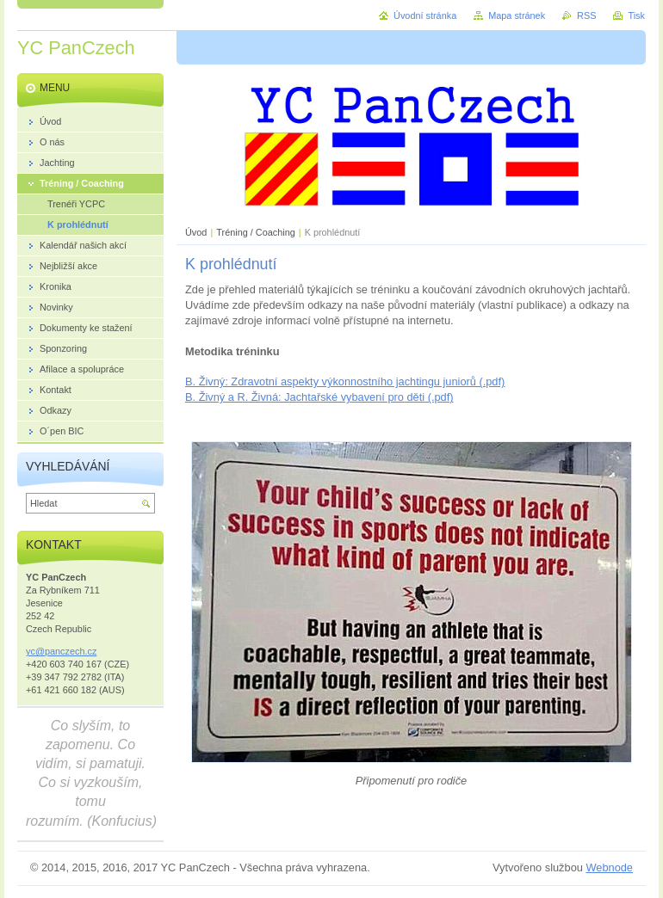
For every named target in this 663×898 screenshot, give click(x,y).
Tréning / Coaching (255, 232)
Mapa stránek (516, 15)
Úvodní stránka (424, 15)
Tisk (636, 15)
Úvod (196, 232)
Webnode (609, 867)
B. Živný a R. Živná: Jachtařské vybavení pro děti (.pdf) (319, 397)
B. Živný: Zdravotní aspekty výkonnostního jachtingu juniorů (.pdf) (345, 381)
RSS (586, 15)
